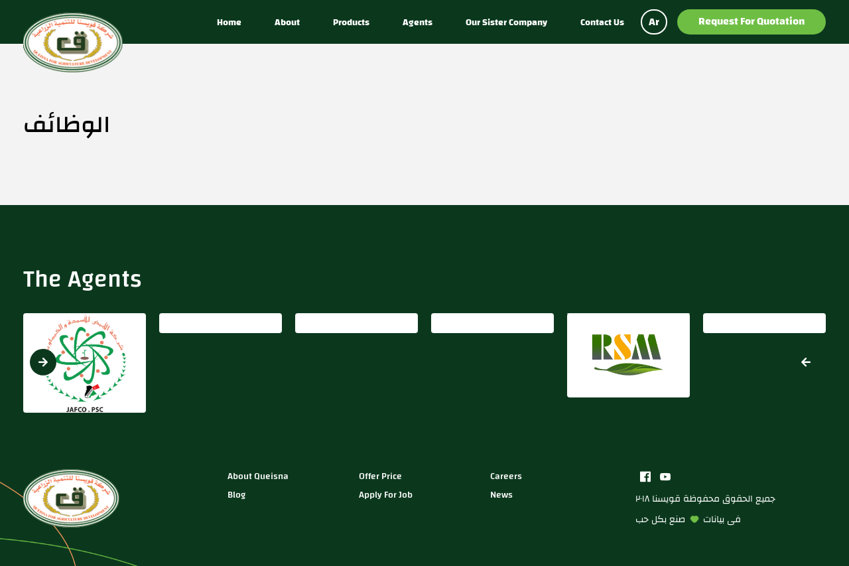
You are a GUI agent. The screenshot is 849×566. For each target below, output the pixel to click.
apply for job (386, 494)
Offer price (380, 476)
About (287, 22)
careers (506, 476)
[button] (806, 362)
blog (236, 494)
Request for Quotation (751, 21)
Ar (654, 22)
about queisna (258, 476)
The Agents (82, 278)
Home (229, 22)
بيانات (713, 519)
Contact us (602, 22)
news (501, 494)
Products (351, 22)
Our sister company (506, 22)
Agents (417, 22)
